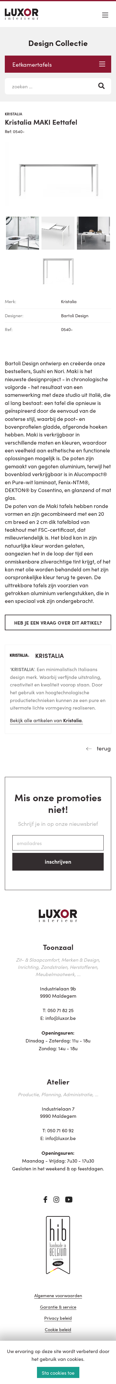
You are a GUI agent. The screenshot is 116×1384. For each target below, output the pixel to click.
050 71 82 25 (60, 1010)
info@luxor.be (60, 1017)
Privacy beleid (58, 1318)
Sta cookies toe (58, 1372)
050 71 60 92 (60, 1130)
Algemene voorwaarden (58, 1295)
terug (103, 748)
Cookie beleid (58, 1329)
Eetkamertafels (58, 64)
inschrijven (58, 861)
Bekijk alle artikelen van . (46, 720)
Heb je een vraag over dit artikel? (58, 622)
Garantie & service (58, 1307)
